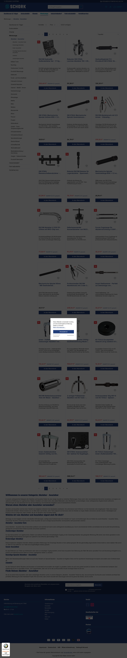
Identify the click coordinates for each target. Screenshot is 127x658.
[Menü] (9, 644)
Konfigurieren (70, 335)
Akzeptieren (64, 332)
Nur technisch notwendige (56, 335)
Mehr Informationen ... (59, 327)
